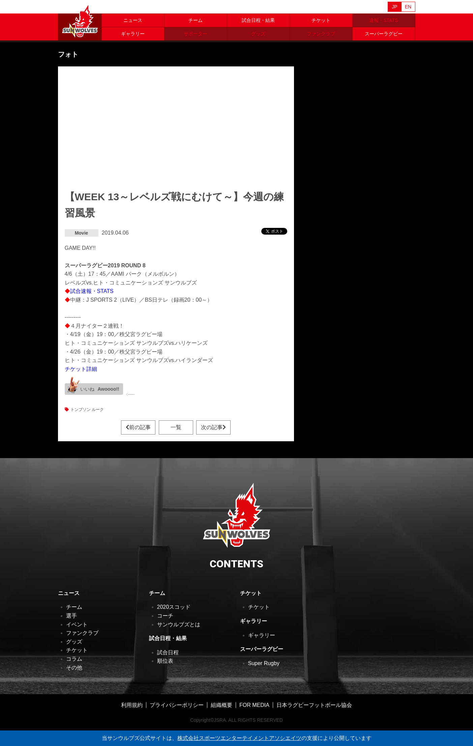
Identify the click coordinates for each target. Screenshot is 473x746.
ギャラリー (133, 33)
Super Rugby (263, 663)
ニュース (132, 20)
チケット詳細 (81, 369)
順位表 (165, 661)
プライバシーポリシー (177, 705)
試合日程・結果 (258, 20)
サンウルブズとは (178, 624)
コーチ (165, 616)
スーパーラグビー (384, 33)
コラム (74, 659)
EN (408, 6)
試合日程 (168, 652)
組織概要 (221, 705)
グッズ (74, 642)
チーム (195, 20)
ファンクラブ (82, 633)
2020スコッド (174, 607)
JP (394, 6)
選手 (71, 616)
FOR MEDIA (254, 705)
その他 (74, 667)
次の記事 (213, 427)
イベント (77, 624)
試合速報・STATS (92, 291)
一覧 (176, 427)
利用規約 (132, 705)
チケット (321, 20)
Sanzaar (123, 7)
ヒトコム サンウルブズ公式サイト (80, 20)
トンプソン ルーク (87, 409)
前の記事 (138, 427)
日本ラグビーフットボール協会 (314, 705)
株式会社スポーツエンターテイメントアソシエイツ (239, 738)
